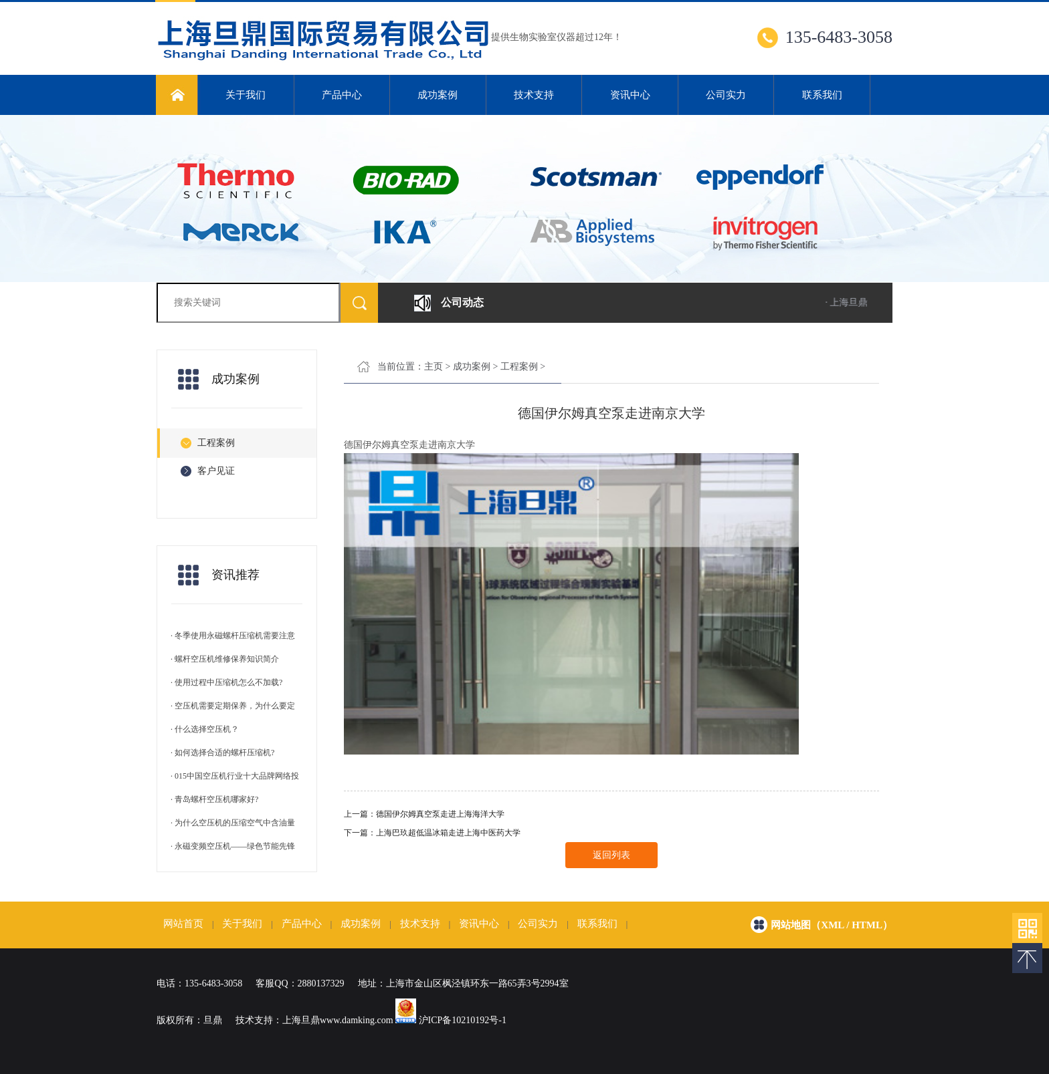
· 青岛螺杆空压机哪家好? (214, 799)
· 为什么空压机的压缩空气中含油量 (233, 822)
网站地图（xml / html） (831, 925)
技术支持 (534, 95)
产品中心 (342, 95)
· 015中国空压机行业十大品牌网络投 (235, 776)
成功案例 (437, 95)
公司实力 (726, 95)
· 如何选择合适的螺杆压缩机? (222, 752)
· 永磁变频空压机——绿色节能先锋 (233, 846)
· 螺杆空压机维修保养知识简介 (225, 659)
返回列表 (611, 855)
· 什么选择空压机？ (205, 729)
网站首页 (183, 923)
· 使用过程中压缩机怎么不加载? (226, 682)
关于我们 (245, 95)
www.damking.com (356, 1020)
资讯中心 (630, 95)
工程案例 (519, 367)
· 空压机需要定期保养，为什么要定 (233, 705)
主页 (433, 367)
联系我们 (822, 95)
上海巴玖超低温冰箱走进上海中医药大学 (448, 832)
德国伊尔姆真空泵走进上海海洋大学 (440, 814)
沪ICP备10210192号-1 (462, 1020)
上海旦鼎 (301, 1020)
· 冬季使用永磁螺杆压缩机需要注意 (233, 635)
